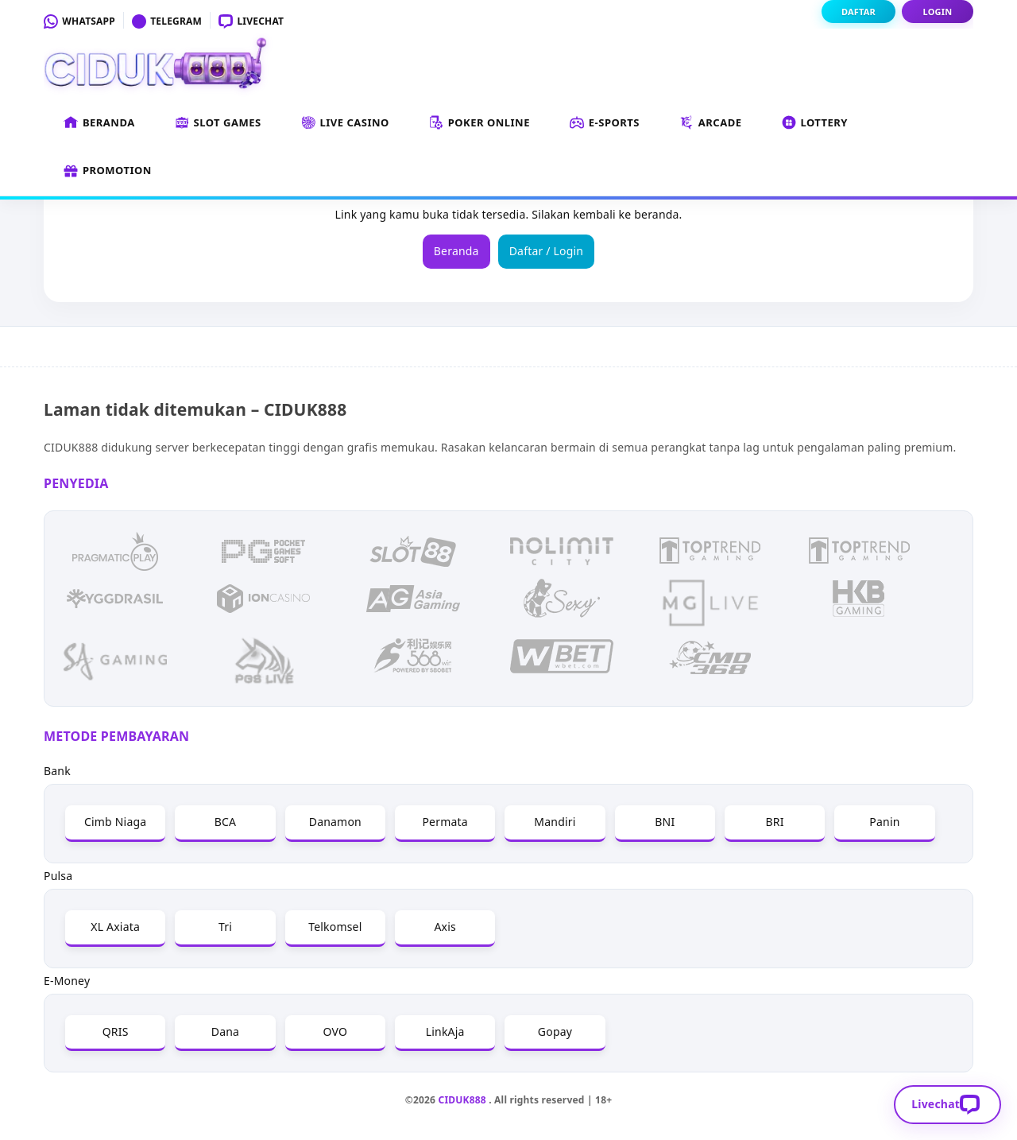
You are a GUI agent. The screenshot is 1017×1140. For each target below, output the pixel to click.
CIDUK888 (462, 1100)
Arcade (710, 123)
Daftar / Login (546, 250)
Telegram (167, 21)
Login (938, 11)
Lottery (815, 123)
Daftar (858, 11)
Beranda (99, 123)
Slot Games (218, 123)
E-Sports (605, 123)
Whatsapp (79, 21)
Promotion (108, 171)
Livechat (251, 21)
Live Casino (345, 123)
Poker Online (479, 123)
